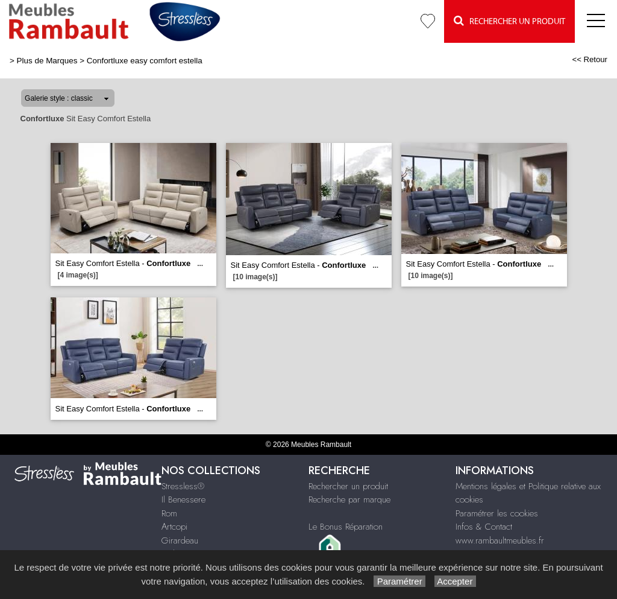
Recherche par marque (349, 499)
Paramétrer (399, 581)
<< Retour (589, 59)
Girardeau (179, 540)
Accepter (455, 581)
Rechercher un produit (348, 486)
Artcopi (174, 526)
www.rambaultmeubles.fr (500, 540)
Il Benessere (183, 499)
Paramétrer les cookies (497, 513)
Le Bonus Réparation (345, 526)
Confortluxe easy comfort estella (144, 60)
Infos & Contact (484, 526)
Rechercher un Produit (509, 21)
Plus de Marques (47, 60)
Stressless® (182, 486)
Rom (169, 513)
